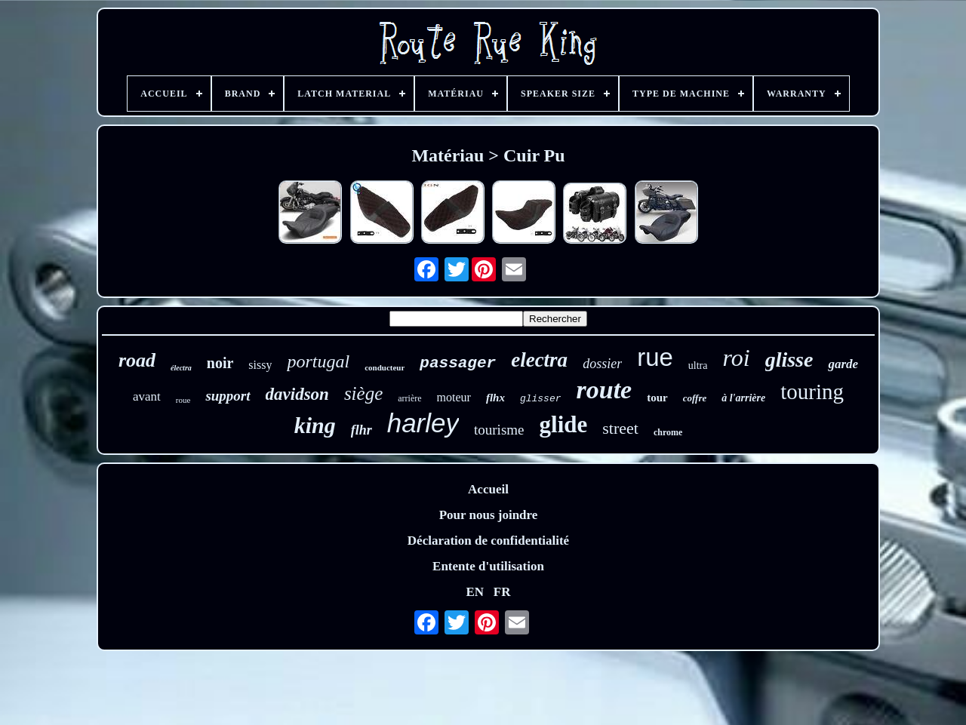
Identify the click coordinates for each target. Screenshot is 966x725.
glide (564, 424)
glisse (789, 359)
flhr (361, 430)
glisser (540, 398)
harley (423, 423)
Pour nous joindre (488, 515)
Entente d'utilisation (488, 566)
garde (843, 364)
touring (812, 391)
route (604, 390)
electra (539, 360)
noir (220, 363)
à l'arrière (743, 398)
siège (363, 393)
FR (502, 592)
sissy (260, 364)
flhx (495, 398)
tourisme (499, 430)
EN (475, 592)
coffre (695, 398)
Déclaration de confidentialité (488, 540)
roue (183, 399)
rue (655, 357)
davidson (297, 394)
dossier (602, 363)
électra (181, 368)
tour (657, 398)
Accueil (488, 489)
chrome (668, 432)
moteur (454, 397)
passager (458, 363)
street (620, 428)
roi (736, 357)
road (136, 360)
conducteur (385, 367)
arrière (409, 398)
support (227, 396)
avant (147, 396)
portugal (318, 361)
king (315, 425)
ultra (698, 365)
